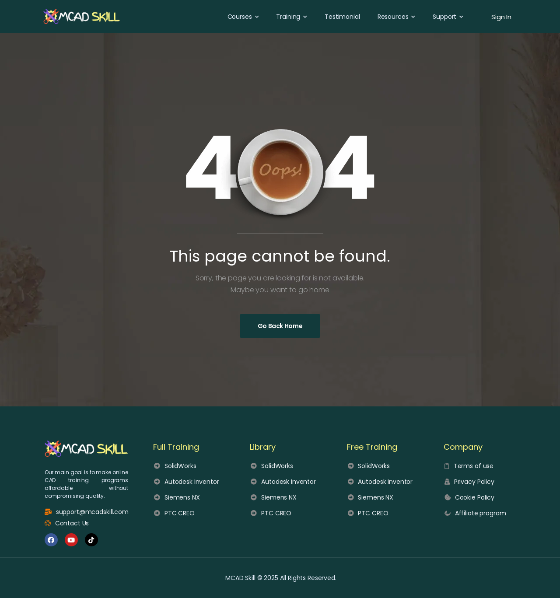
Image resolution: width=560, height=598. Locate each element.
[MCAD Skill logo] (86, 449)
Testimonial (342, 16)
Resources (393, 16)
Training (288, 16)
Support (444, 16)
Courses (240, 16)
